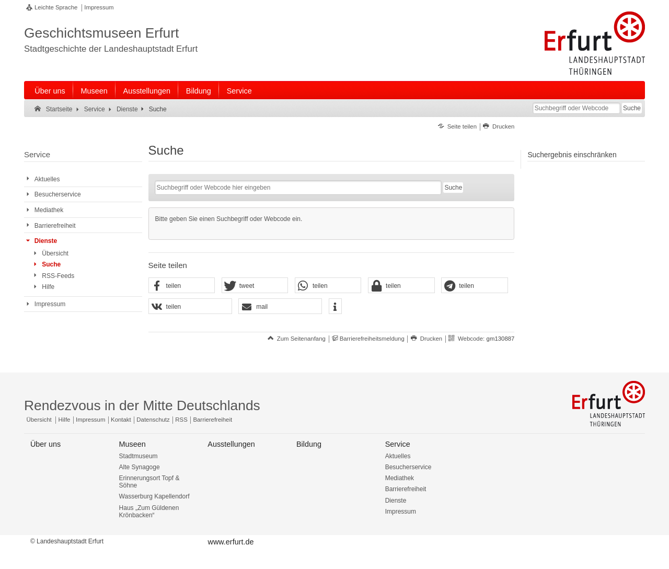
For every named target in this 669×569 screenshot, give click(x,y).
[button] (182, 286)
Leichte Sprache (55, 7)
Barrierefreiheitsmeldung (372, 338)
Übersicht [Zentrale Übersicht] (39, 419)
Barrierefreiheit (405, 489)
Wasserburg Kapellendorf (154, 496)
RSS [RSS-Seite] (181, 419)
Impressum (98, 7)
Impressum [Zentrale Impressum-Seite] (90, 419)
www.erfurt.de (230, 542)
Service (239, 91)
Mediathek (399, 478)
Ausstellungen (146, 91)
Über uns (49, 91)
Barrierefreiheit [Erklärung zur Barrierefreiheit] (212, 419)
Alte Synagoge (139, 467)
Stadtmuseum (138, 456)
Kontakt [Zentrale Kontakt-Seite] (121, 419)
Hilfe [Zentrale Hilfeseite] (65, 419)
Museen (94, 91)
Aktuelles (398, 456)
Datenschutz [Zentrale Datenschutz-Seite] (152, 419)
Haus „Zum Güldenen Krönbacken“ (149, 511)
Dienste (396, 500)
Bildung (198, 91)
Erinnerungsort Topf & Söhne (149, 481)
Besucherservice (408, 467)
